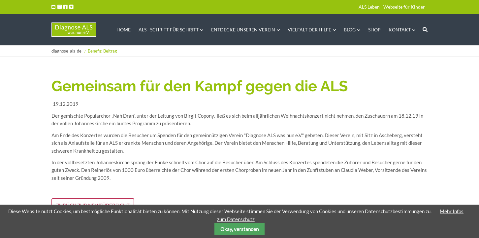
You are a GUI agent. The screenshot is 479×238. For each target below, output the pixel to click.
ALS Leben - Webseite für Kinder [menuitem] (392, 7)
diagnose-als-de (66, 51)
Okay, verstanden (239, 229)
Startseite (73, 29)
